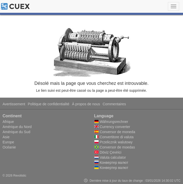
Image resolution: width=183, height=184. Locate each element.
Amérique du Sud (16, 132)
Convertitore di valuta (114, 137)
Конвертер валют (111, 162)
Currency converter (112, 127)
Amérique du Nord (17, 127)
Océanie (9, 147)
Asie (6, 137)
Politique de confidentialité (48, 104)
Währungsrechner (111, 122)
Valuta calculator (110, 157)
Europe (8, 142)
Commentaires (114, 104)
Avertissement (14, 104)
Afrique (8, 122)
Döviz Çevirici (108, 152)
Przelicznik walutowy (113, 142)
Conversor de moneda (114, 132)
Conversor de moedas (114, 147)
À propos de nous (86, 104)
